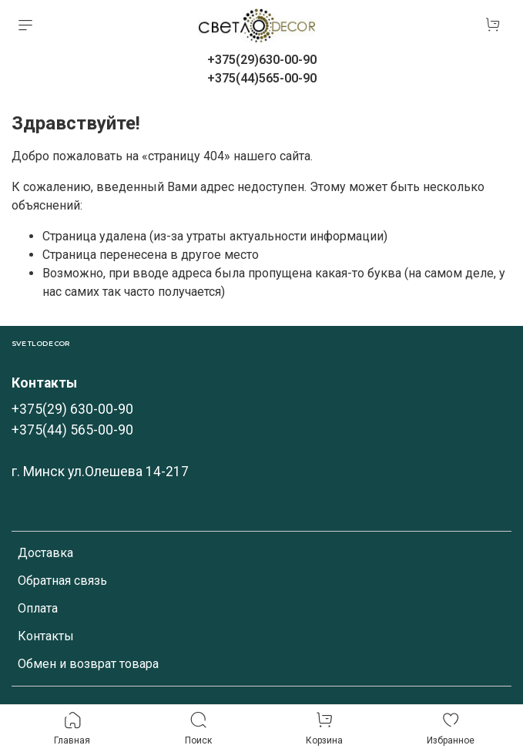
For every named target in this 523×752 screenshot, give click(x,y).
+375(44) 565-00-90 (72, 430)
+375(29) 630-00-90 (72, 409)
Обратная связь (62, 580)
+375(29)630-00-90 (262, 59)
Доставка (45, 553)
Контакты (46, 636)
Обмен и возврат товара (88, 663)
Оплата (38, 608)
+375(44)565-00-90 (262, 78)
